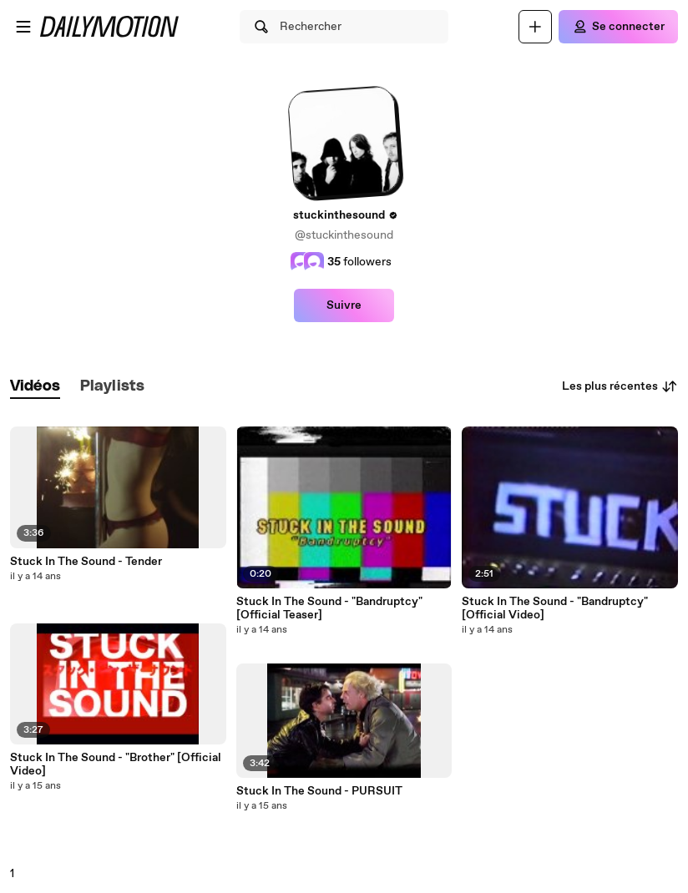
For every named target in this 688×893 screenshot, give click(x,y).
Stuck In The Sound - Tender (86, 561)
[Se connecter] (618, 26)
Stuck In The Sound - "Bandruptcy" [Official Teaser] (329, 608)
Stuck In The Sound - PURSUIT (319, 791)
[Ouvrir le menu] (23, 26)
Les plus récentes (620, 386)
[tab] (35, 386)
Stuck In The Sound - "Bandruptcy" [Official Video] (555, 608)
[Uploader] (535, 26)
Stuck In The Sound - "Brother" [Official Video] (115, 764)
